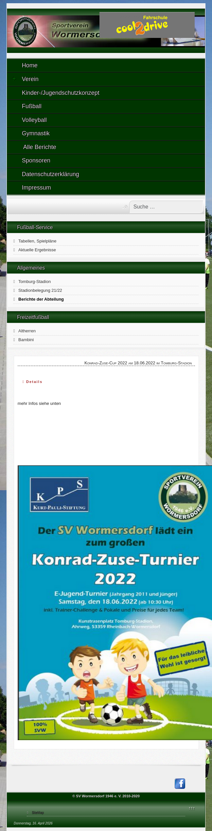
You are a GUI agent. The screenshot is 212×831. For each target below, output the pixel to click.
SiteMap (38, 812)
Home (30, 65)
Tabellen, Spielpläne (37, 241)
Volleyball (34, 120)
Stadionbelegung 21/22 (40, 290)
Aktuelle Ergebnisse (37, 249)
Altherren (27, 330)
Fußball (32, 106)
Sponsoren (36, 160)
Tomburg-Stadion (34, 281)
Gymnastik (36, 133)
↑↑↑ (191, 808)
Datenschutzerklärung (50, 174)
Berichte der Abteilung (41, 299)
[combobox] (166, 207)
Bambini (26, 339)
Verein (25, 79)
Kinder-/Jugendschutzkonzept (60, 93)
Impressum (36, 187)
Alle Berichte (39, 147)
